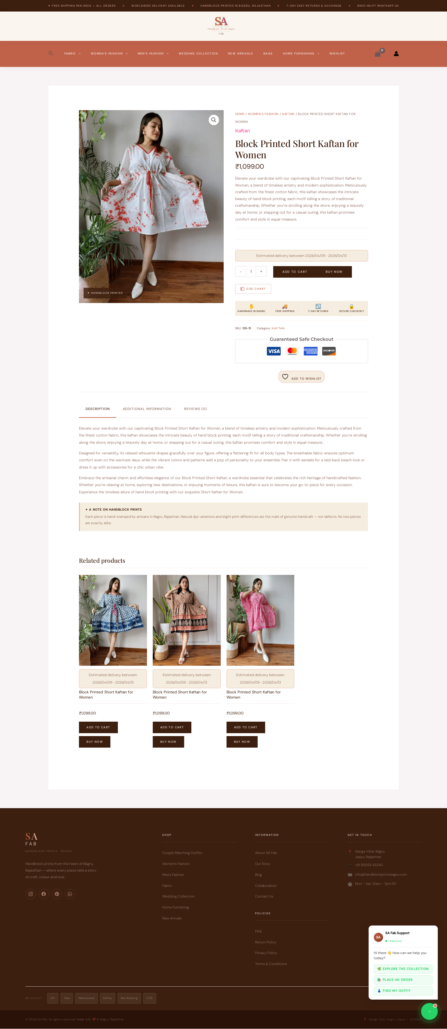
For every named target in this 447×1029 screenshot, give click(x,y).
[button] (51, 53)
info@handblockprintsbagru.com (381, 874)
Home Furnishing (301, 53)
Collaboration (266, 886)
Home (240, 114)
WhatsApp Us (388, 5)
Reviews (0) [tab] (195, 409)
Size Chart (253, 289)
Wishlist (337, 53)
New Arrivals (240, 53)
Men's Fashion (173, 875)
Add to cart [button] (98, 727)
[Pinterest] (57, 894)
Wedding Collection (198, 53)
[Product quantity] (251, 271)
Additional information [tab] (147, 409)
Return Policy (265, 942)
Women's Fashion (263, 114)
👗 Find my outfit (394, 991)
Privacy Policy (266, 953)
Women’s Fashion (109, 53)
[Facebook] (44, 894)
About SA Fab (266, 853)
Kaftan (288, 114)
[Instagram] (30, 894)
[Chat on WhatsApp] (429, 1011)
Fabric (72, 53)
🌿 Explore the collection (403, 969)
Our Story (262, 864)
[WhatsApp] (70, 894)
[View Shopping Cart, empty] (377, 54)
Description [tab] (98, 409)
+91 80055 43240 (369, 865)
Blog (258, 875)
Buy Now (334, 271)
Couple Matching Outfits (182, 853)
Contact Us (264, 896)
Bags (268, 53)
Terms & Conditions (271, 964)
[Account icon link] (396, 53)
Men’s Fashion (153, 53)
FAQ (258, 931)
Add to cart (294, 271)
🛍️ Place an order (395, 980)
